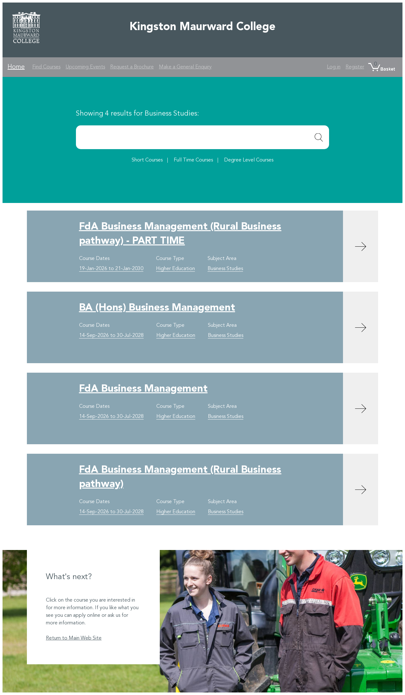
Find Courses (46, 67)
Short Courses (147, 160)
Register (355, 67)
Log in (333, 67)
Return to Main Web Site (74, 638)
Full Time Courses (193, 160)
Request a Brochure (132, 67)
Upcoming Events (85, 67)
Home (16, 67)
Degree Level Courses (248, 160)
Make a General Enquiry (185, 67)
